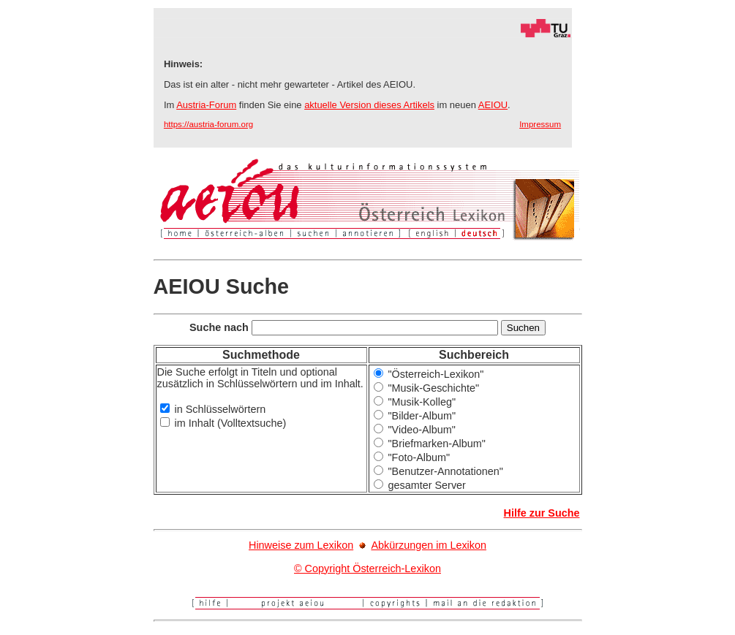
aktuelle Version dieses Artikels (369, 104)
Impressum (540, 124)
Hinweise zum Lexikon (301, 545)
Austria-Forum (206, 104)
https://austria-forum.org (208, 124)
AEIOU (493, 104)
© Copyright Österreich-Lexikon (367, 568)
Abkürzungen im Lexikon (428, 545)
